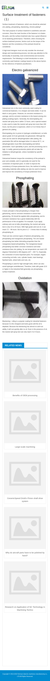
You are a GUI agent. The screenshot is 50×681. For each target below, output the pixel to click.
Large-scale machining (25, 447)
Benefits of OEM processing (25, 395)
